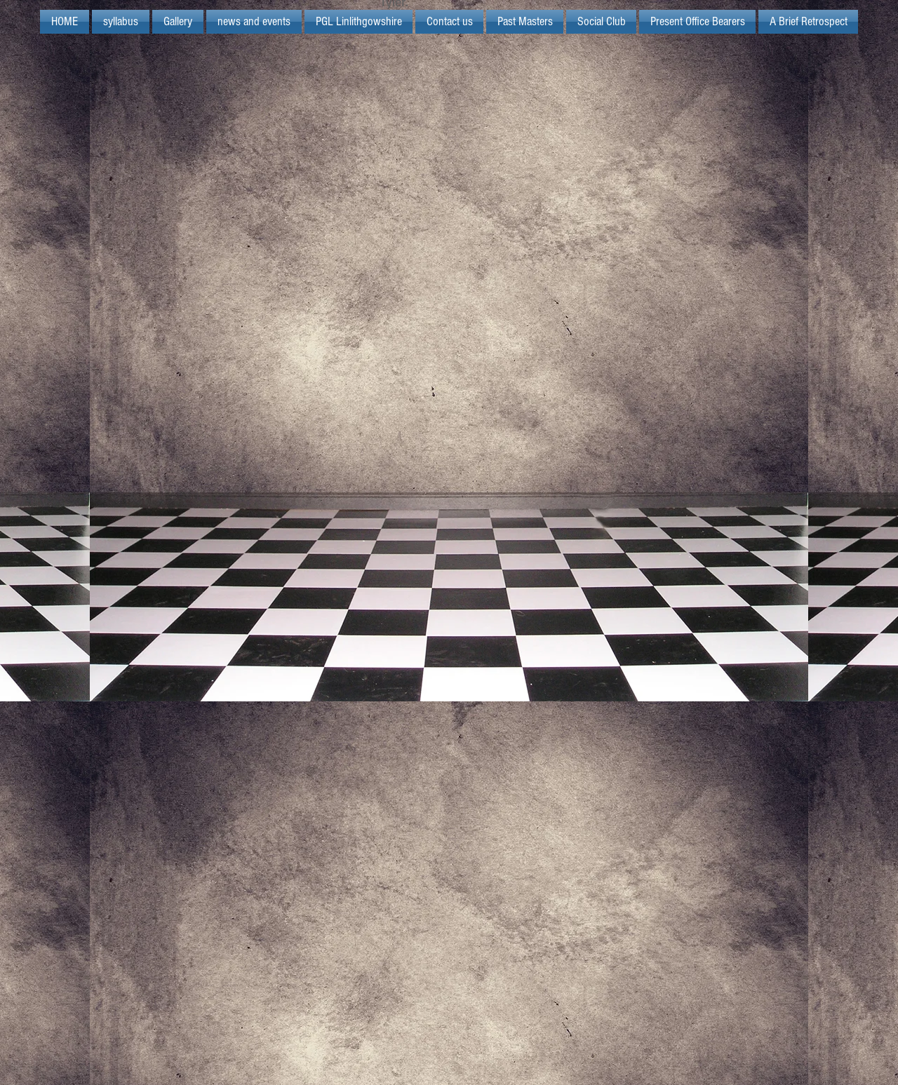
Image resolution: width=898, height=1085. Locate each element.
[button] (358, 22)
